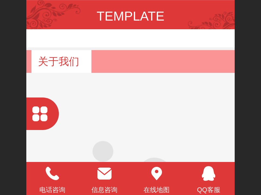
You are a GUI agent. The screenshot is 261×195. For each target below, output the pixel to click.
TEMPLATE (130, 16)
